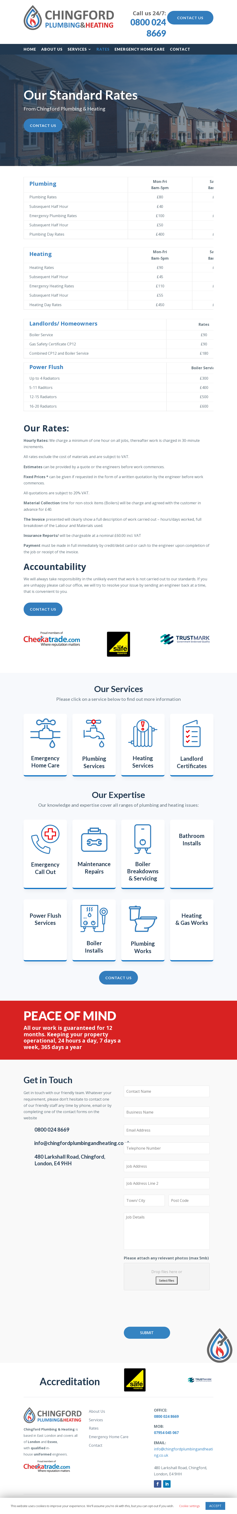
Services (77, 49)
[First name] (166, 1091)
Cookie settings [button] (189, 1506)
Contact (180, 49)
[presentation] (159, 1310)
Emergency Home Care (140, 49)
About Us (51, 49)
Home (30, 49)
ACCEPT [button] (215, 1506)
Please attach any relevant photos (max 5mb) (166, 1258)
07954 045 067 (166, 1432)
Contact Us (190, 17)
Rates (103, 49)
